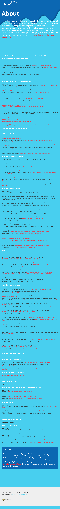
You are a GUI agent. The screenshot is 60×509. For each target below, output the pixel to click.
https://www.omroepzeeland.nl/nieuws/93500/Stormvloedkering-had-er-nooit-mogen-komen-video (28, 235)
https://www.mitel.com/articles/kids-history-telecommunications (37, 98)
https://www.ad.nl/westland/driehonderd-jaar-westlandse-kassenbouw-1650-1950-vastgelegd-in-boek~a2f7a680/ (22, 262)
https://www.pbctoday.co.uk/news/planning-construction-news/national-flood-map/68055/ (18, 377)
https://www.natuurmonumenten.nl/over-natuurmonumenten (33, 218)
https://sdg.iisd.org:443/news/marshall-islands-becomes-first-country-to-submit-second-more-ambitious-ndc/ (21, 311)
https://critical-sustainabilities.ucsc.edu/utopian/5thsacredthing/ (20, 394)
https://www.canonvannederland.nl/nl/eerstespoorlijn (41, 65)
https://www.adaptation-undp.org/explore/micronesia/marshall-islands (42, 339)
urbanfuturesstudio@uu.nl (12, 464)
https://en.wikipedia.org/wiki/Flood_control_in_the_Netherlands (38, 410)
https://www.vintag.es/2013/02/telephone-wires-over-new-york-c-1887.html (15, 117)
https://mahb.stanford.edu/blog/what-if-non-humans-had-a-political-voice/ (36, 362)
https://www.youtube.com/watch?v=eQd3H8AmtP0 (11, 119)
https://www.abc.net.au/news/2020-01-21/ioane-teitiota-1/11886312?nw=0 (38, 289)
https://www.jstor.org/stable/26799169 (11, 333)
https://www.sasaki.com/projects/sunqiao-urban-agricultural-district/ (41, 442)
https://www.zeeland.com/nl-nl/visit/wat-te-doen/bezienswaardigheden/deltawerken (34, 153)
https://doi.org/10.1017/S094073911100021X (33, 314)
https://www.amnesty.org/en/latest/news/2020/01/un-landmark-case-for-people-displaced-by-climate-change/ (21, 292)
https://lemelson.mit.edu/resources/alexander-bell (42, 92)
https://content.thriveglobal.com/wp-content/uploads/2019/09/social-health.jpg (16, 121)
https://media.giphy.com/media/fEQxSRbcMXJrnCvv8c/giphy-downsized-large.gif (43, 124)
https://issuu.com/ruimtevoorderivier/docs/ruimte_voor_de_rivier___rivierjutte (16, 148)
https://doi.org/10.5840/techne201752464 (9, 365)
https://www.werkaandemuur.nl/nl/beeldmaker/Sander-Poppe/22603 (30, 233)
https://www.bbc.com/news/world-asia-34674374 (10, 296)
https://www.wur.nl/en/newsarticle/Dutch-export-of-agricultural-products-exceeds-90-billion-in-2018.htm (21, 258)
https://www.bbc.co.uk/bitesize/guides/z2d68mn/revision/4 (44, 62)
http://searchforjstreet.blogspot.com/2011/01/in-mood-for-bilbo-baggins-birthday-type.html (25, 398)
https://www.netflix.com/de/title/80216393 (10, 270)
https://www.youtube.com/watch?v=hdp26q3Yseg (11, 304)
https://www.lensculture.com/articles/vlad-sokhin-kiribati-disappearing (41, 317)
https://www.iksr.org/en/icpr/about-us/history (30, 166)
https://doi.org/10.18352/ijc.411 (7, 185)
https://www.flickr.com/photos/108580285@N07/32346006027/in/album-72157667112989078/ (39, 242)
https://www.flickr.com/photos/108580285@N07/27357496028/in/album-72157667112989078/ (32, 245)
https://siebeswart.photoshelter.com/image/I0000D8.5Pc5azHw (23, 247)
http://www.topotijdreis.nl (25, 266)
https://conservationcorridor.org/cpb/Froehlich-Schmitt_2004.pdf (13, 160)
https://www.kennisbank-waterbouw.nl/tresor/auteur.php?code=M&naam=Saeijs (16, 238)
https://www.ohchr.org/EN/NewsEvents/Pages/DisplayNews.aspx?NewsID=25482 (16, 342)
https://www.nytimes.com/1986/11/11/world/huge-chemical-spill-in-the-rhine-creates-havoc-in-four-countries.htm (22, 170)
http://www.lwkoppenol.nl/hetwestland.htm (40, 264)
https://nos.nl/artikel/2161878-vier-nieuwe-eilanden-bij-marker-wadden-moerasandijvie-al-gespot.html (28, 240)
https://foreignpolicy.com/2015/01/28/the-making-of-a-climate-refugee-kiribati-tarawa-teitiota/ (19, 346)
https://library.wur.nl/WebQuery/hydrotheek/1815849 (11, 138)
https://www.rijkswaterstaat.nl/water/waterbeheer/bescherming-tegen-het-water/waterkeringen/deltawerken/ (29, 231)
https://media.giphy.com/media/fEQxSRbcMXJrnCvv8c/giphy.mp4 (13, 125)
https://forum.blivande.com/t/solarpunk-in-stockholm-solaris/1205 (20, 391)
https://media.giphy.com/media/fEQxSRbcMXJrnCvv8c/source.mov (16, 124)
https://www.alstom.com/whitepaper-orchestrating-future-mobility (14, 375)
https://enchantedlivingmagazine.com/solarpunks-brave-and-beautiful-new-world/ (24, 396)
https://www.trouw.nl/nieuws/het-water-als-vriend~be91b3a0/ (31, 151)
